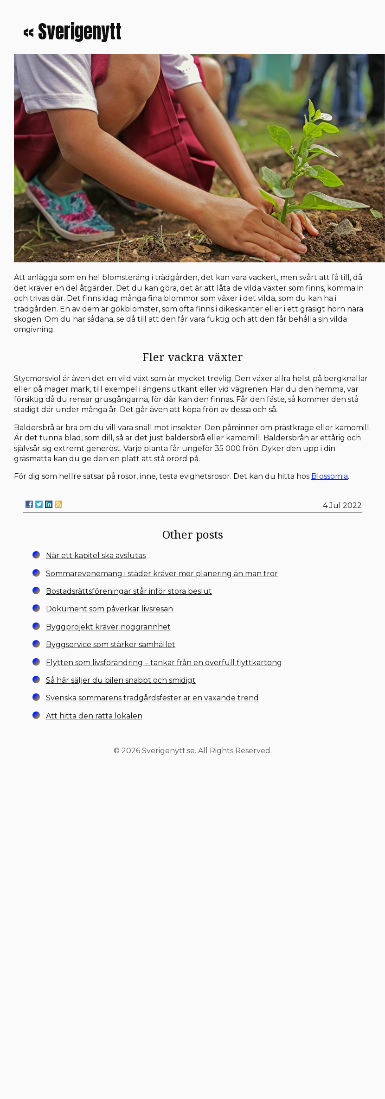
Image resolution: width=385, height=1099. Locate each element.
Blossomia (329, 476)
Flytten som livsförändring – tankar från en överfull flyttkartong (164, 662)
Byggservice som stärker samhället (110, 644)
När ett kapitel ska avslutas (96, 555)
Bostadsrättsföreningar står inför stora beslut (129, 591)
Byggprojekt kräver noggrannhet (108, 627)
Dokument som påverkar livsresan (109, 608)
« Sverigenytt (72, 31)
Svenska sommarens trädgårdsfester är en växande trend (152, 697)
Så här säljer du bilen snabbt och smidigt (121, 680)
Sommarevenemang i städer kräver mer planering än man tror (162, 573)
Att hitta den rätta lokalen (94, 715)
